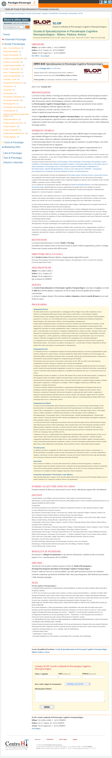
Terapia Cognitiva (11, 126)
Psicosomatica (9, 93)
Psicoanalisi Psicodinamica (14, 83)
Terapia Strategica (11, 137)
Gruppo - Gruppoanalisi (13, 69)
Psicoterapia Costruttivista (68, 13)
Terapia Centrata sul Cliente (14, 123)
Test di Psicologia (13, 158)
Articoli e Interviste (13, 162)
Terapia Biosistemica (12, 119)
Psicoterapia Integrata (13, 100)
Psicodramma (9, 86)
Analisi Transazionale (12, 55)
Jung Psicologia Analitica (13, 76)
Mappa (75, 741)
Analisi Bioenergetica (12, 51)
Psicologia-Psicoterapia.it (16, 13)
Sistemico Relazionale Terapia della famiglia (16, 115)
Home (7, 34)
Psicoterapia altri (10, 111)
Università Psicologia (14, 39)
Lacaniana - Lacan (11, 79)
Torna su (37, 741)
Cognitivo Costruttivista (50, 13)
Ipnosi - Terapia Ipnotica (13, 72)
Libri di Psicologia (13, 153)
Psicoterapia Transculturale (14, 107)
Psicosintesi (9, 90)
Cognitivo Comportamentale (15, 58)
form (40, 557)
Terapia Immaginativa (12, 130)
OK (27, 27)
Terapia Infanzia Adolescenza (15, 133)
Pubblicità (50, 741)
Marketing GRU (11, 147)
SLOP (81, 13)
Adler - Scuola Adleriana (13, 48)
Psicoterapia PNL (11, 104)
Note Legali (62, 741)
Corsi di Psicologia (13, 142)
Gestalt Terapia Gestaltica (13, 65)
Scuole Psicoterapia (33, 13)
